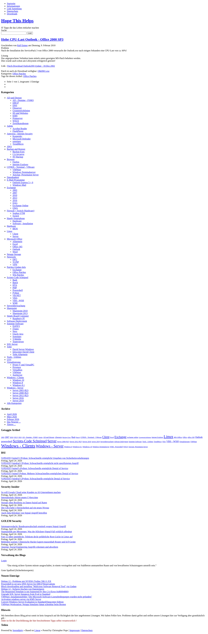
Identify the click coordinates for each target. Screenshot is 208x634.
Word (15, 252)
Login (4, 560)
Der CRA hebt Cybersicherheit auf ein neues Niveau (25, 508)
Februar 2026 (13, 419)
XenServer (17, 375)
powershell (6, 441)
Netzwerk (11, 257)
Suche (4, 30)
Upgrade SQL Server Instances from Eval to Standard (25, 594)
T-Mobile (17, 339)
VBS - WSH (18, 300)
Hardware (17, 221)
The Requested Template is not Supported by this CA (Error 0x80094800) (35, 591)
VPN (15, 264)
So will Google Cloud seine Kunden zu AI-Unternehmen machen (31, 492)
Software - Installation (23, 223)
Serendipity (18, 630)
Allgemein (17, 241)
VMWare (17, 169)
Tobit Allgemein (20, 354)
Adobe (10, 126)
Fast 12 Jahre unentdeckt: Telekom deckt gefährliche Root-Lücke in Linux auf (37, 536)
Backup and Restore (16, 149)
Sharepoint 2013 (20, 313)
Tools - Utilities (14, 357)
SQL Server (12, 344)
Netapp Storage (14, 254)
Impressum (75, 630)
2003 (15, 190)
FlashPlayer (18, 131)
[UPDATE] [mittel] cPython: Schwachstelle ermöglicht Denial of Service (34, 468)
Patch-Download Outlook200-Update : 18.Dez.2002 (31, 66)
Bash (15, 280)
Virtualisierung (14, 362)
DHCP (16, 103)
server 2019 (96, 442)
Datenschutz (12, 11)
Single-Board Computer (18, 316)
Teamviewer (18, 341)
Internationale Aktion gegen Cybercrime (19, 497)
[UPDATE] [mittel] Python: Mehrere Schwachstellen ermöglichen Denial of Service (39, 473)
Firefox (16, 162)
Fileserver (17, 108)
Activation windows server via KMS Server (21, 599)
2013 (15, 198)
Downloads (12, 14)
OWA (15, 208)
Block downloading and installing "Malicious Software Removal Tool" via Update (39, 586)
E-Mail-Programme (16, 180)
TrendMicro (18, 144)
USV (9, 359)
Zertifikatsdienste (21, 123)
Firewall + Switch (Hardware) (20, 210)
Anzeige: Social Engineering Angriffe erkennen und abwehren (29, 547)
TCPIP (16, 262)
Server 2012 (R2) (20, 395)
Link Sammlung (14, 8)
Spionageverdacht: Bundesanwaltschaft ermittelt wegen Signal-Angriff (33, 526)
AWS (9, 146)
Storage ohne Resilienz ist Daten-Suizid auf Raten (24, 502)
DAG (15, 203)
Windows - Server (15, 388)
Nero (15, 331)
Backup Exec (19, 151)
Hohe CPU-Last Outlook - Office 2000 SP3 (32, 39)
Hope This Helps (17, 20)
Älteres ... (11, 424)
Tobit (9, 347)
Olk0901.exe (43, 71)
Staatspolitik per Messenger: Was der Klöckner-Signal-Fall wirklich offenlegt (36, 531)
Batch (15, 282)
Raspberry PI (19, 318)
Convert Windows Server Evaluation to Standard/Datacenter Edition (32, 602)
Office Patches (19, 73)
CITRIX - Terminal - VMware (21, 167)
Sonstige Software (15, 323)
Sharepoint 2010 (20, 311)
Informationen (13, 6)
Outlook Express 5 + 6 (23, 182)
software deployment (121, 441)
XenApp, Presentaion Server (26, 175)
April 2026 (12, 414)
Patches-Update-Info (16, 267)
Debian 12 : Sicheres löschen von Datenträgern (22, 589)
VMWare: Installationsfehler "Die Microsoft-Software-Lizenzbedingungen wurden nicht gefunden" (46, 596)
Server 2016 (18, 398)
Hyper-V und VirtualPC (23, 364)
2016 (15, 200)
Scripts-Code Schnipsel (17, 277)
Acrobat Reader (20, 128)
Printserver (18, 118)
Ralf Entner (22, 45)
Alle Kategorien (14, 403)
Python (16, 293)
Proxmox (17, 367)
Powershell (18, 290)
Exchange (11, 187)
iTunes (16, 329)
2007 (15, 193)
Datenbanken (13, 177)
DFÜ (15, 259)
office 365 (191, 437)
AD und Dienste (14, 98)
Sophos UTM (19, 213)
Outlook (16, 249)
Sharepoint (12, 308)
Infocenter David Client (23, 352)
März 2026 (12, 417)
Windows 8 (18, 382)
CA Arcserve (18, 154)
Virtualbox (17, 370)
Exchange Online (20, 205)
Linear (37, 630)
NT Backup (18, 157)
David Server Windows (23, 349)
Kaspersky (17, 136)
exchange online (132, 437)
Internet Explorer (20, 164)
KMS (15, 116)
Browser (11, 159)
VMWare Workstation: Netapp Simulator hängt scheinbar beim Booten (33, 604)
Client (15, 234)
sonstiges (17, 141)
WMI (15, 303)
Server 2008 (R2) (20, 393)
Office (185, 437)
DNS (15, 105)
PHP (15, 287)
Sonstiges (17, 336)
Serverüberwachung (16, 305)
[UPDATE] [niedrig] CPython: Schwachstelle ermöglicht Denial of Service (35, 478)
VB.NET (17, 295)
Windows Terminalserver (24, 172)
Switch (16, 216)
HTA (15, 285)
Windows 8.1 (19, 385)
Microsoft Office (14, 239)
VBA (15, 298)
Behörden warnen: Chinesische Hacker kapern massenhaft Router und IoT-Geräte (38, 542)
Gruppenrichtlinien (21, 110)
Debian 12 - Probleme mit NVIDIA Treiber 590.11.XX (26, 581)
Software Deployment (17, 321)
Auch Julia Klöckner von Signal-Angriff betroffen (24, 513)
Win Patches (18, 275)
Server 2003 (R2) (20, 390)
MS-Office (178, 437)
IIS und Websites (20, 113)
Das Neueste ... (14, 422)
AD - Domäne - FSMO (23, 100)
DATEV (16, 326)
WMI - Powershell (116, 447)
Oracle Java (18, 334)
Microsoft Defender (22, 139)
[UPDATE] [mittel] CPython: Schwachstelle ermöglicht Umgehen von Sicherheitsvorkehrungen (45, 458)
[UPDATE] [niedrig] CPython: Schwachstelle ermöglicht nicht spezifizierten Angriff (40, 463)
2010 (15, 195)
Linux (9, 231)
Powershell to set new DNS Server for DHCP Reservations (28, 584)
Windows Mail (19, 185)
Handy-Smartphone (16, 218)
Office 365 (17, 246)
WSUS (16, 121)
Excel (15, 244)
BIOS (15, 228)
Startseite (11, 3)
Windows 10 (18, 380)
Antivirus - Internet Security (20, 133)
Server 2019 (18, 400)
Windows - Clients (15, 377)
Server (16, 236)
